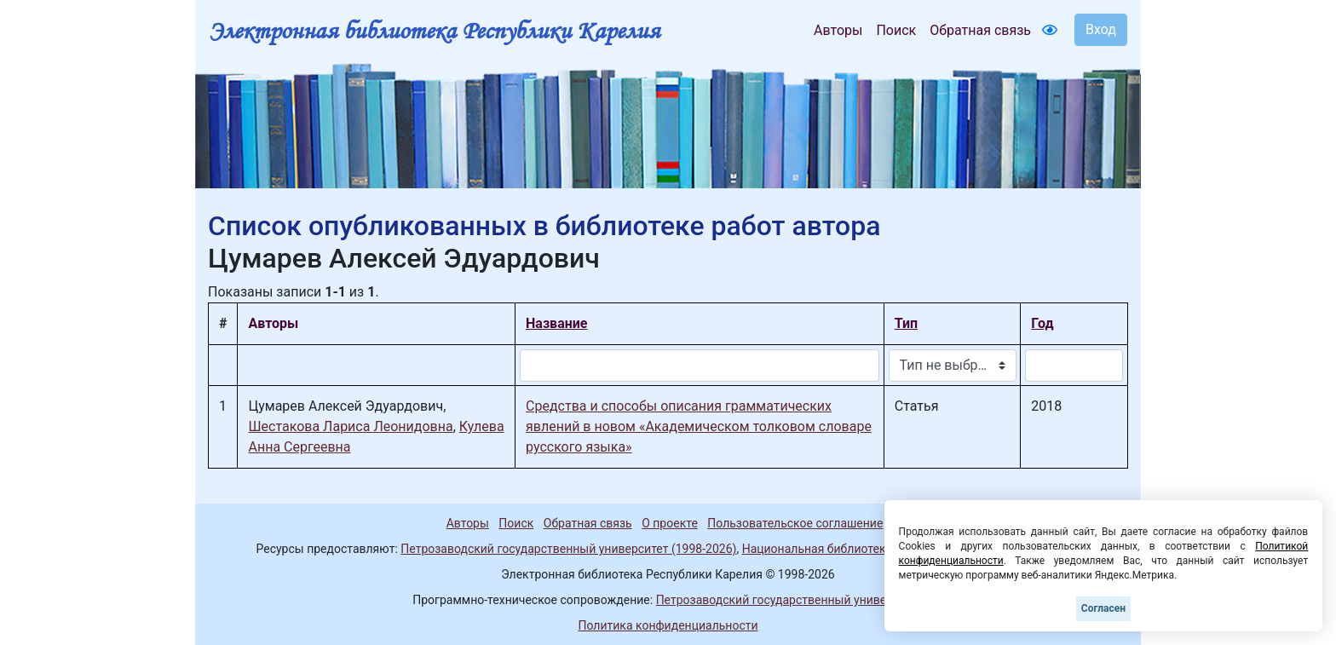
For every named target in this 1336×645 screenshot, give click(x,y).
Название (556, 323)
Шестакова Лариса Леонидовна (350, 426)
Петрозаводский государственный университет (790, 600)
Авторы (838, 30)
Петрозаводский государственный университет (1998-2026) (568, 549)
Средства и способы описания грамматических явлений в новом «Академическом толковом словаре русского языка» (699, 426)
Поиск (896, 30)
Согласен (1103, 608)
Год (1042, 323)
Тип (906, 323)
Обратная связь (980, 30)
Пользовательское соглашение (795, 523)
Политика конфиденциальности (667, 625)
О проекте (670, 523)
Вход (1101, 29)
